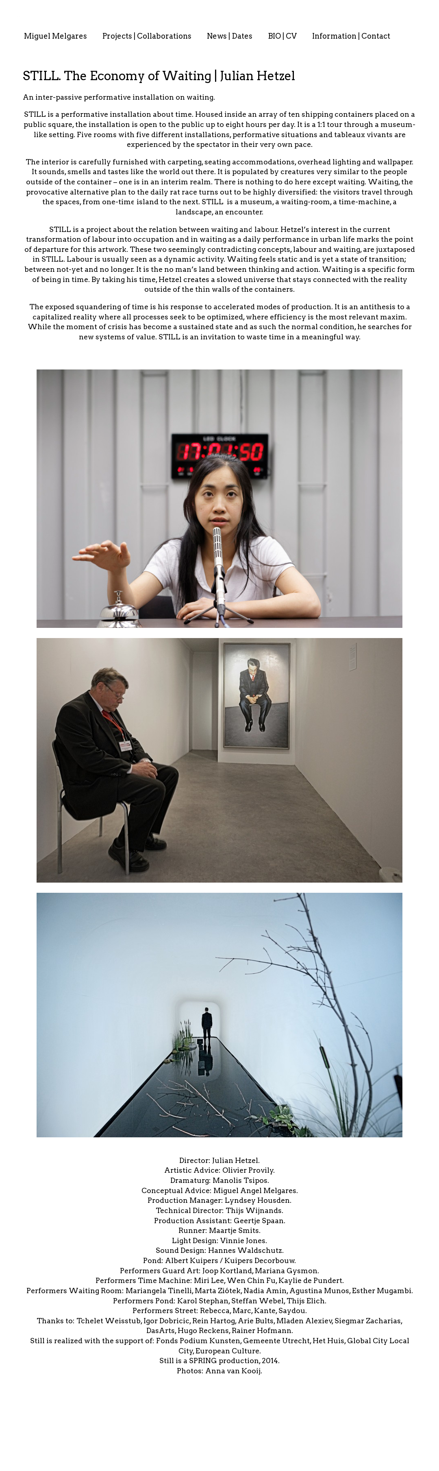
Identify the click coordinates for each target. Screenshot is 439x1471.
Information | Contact (351, 36)
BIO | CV (282, 36)
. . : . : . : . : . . (18, 16)
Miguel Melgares (55, 36)
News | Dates (229, 36)
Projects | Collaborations (146, 36)
